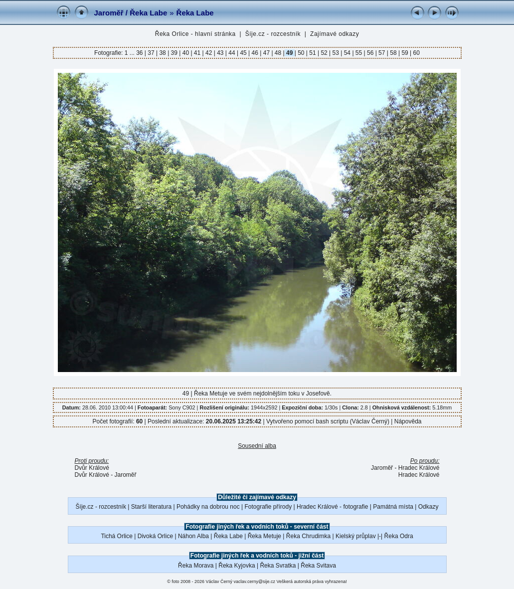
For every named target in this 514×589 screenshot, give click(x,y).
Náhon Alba (193, 536)
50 (301, 52)
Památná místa (393, 506)
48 (278, 52)
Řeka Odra (398, 536)
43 (220, 52)
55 (359, 52)
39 (174, 52)
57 (382, 52)
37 (151, 52)
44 (232, 52)
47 (266, 52)
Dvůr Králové (92, 467)
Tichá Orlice (117, 536)
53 (336, 52)
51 (313, 52)
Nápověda (408, 421)
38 (163, 52)
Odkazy (428, 506)
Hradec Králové (419, 474)
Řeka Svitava (318, 565)
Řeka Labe (195, 12)
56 (370, 52)
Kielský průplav (356, 536)
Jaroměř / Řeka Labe (131, 12)
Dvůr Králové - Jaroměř (106, 474)
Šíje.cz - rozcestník (273, 33)
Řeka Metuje (264, 536)
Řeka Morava (195, 565)
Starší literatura (151, 506)
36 (140, 52)
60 (415, 52)
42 (209, 52)
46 (255, 52)
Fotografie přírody (268, 506)
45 (243, 52)
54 (347, 52)
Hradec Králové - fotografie (332, 506)
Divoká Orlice (155, 536)
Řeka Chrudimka (308, 536)
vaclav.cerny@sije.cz (255, 581)
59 (405, 52)
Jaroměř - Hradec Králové (405, 467)
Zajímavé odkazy (334, 33)
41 (197, 52)
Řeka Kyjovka (236, 565)
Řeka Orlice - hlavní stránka (195, 33)
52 (324, 52)
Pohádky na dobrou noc (208, 506)
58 (393, 52)
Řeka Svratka (278, 565)
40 (185, 52)
